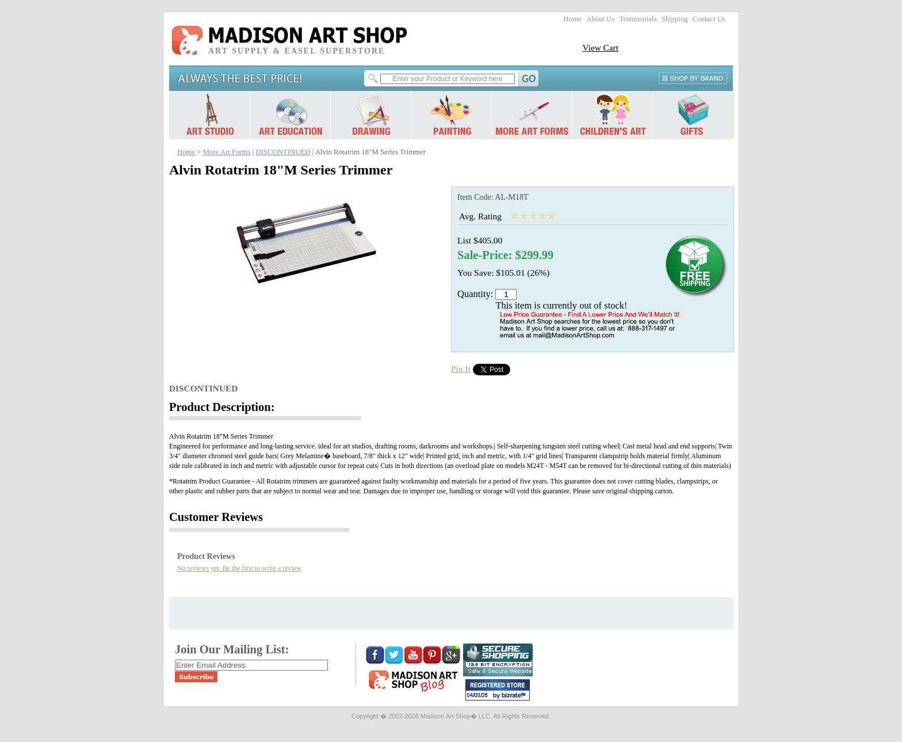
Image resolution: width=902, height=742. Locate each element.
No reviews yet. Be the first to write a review (239, 568)
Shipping (675, 19)
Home (573, 19)
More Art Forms (227, 152)
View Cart (600, 47)
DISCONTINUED (283, 152)
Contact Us (709, 19)
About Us (600, 19)
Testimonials (637, 19)
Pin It (461, 369)
